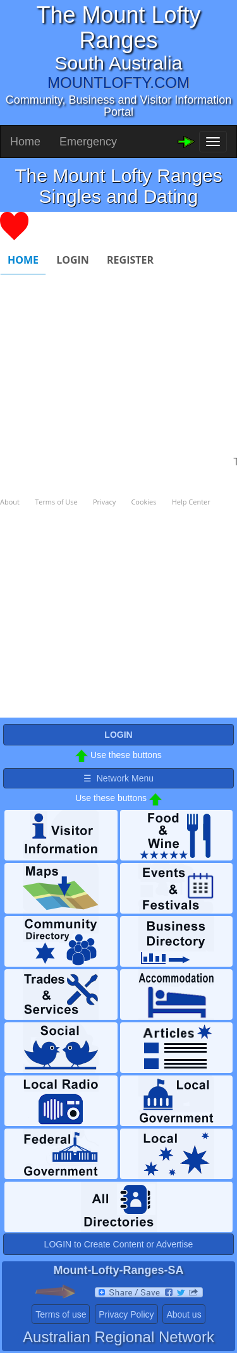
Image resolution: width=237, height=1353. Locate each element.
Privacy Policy (126, 1314)
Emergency (88, 141)
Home (25, 141)
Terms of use (60, 1314)
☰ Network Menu (118, 778)
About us (183, 1314)
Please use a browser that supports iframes (118, 465)
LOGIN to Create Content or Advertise (118, 1244)
